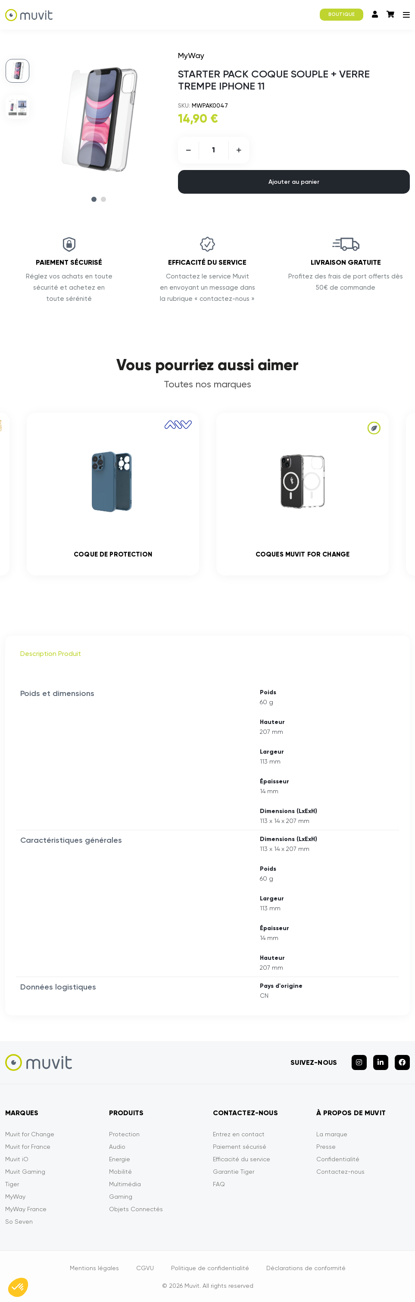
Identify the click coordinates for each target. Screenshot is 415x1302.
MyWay (15, 1196)
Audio (117, 1146)
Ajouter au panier (293, 182)
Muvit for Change (29, 1134)
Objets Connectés (136, 1209)
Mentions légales (94, 1268)
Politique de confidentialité (210, 1268)
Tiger (12, 1184)
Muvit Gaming (25, 1171)
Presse (326, 1146)
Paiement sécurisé (239, 1146)
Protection (124, 1134)
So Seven (19, 1221)
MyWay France (26, 1209)
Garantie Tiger (233, 1171)
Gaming (120, 1196)
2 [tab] (103, 199)
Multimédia (125, 1184)
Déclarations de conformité (306, 1268)
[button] (18, 1287)
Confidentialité (337, 1159)
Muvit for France (27, 1146)
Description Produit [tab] (50, 653)
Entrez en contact (239, 1134)
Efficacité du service (241, 1159)
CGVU (145, 1268)
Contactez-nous (340, 1171)
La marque (331, 1134)
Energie (119, 1159)
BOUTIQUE (341, 14)
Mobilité (120, 1171)
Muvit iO (16, 1159)
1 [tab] (94, 199)
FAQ (219, 1184)
